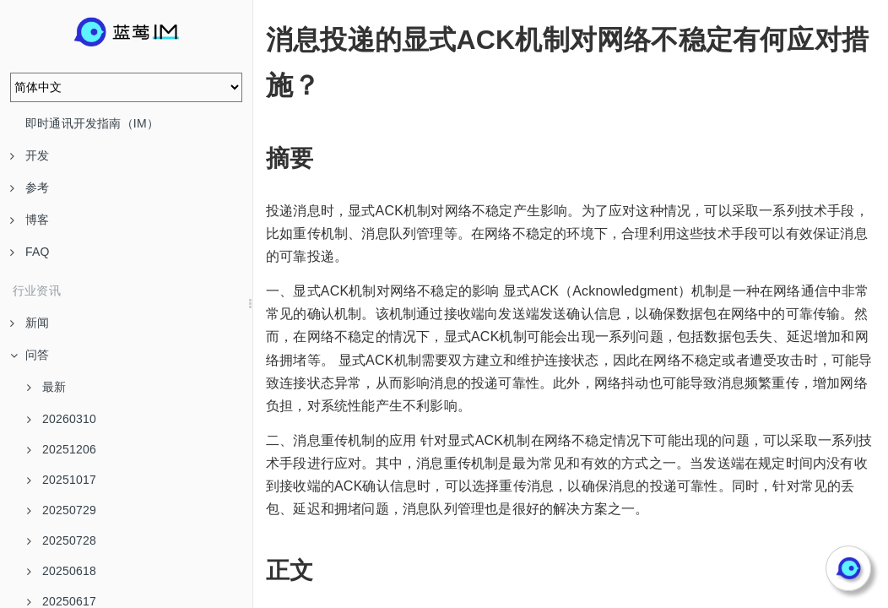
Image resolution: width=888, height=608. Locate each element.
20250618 (61, 571)
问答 (29, 354)
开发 (29, 155)
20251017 (61, 479)
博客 (29, 219)
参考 (29, 187)
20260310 (61, 419)
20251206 (61, 449)
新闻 (29, 322)
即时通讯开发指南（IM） (92, 123)
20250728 (61, 540)
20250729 (61, 510)
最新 (46, 387)
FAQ (30, 251)
